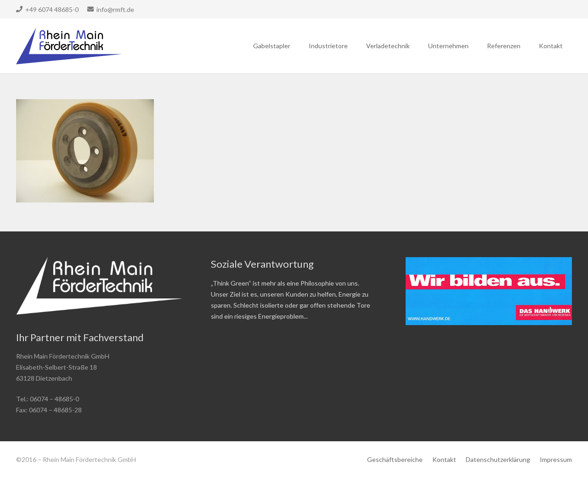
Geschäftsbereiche (395, 459)
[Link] (69, 46)
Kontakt (444, 459)
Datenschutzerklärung (498, 459)
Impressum (556, 459)
